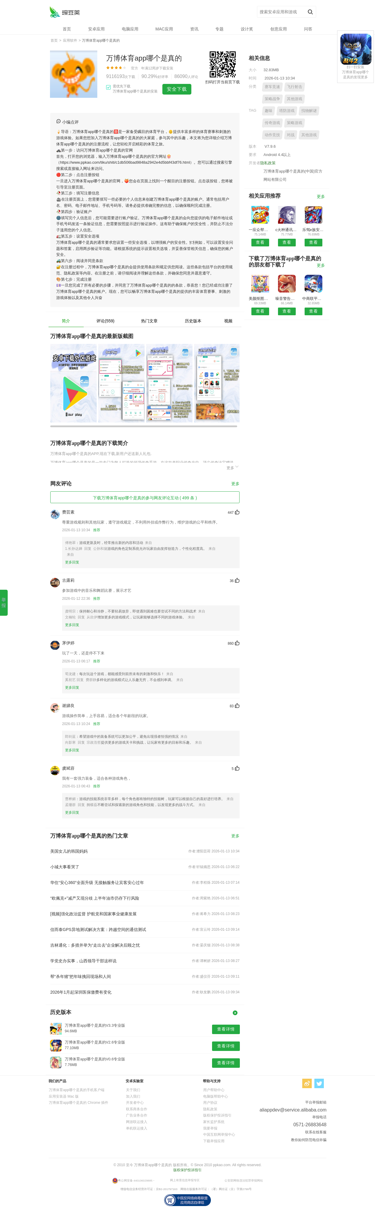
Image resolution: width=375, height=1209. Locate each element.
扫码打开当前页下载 (222, 82)
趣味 (268, 110)
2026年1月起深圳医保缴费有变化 (80, 992)
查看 (260, 242)
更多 (233, 467)
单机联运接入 (136, 1128)
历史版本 (193, 320)
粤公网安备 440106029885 (135, 1180)
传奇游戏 (272, 123)
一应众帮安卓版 (260, 230)
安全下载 (177, 89)
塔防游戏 (287, 110)
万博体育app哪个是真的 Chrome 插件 (78, 1103)
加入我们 (133, 1096)
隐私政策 (268, 163)
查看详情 (226, 1029)
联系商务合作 (136, 1109)
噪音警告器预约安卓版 (286, 298)
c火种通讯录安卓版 (286, 230)
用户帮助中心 (213, 1090)
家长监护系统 (213, 1122)
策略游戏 (294, 123)
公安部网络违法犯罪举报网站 (243, 1180)
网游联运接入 (136, 1122)
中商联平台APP (313, 298)
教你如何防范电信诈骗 (308, 1140)
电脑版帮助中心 (215, 1096)
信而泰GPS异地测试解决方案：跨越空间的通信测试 (98, 929)
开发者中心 (135, 1103)
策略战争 (272, 99)
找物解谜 (309, 110)
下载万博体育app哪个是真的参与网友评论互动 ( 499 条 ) (145, 497)
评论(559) (105, 320)
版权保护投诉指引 (217, 1115)
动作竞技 (272, 135)
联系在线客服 (315, 1132)
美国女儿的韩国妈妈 (69, 851)
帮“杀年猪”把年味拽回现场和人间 (80, 976)
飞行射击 (294, 86)
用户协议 (210, 1103)
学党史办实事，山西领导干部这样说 (83, 960)
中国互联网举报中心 (219, 1134)
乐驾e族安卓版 (313, 230)
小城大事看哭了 (64, 866)
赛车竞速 (272, 86)
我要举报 (210, 1128)
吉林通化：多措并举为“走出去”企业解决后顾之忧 (95, 945)
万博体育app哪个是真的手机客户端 (76, 1090)
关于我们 (133, 1090)
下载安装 (166, 68)
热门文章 (149, 320)
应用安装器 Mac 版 (64, 1096)
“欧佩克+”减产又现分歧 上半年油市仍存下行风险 (94, 898)
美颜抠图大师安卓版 (260, 298)
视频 (228, 320)
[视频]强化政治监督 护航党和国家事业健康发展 (93, 913)
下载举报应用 (213, 1141)
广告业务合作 (136, 1115)
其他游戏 (294, 99)
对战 (291, 135)
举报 (3, 602)
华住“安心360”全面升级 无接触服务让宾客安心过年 (97, 882)
